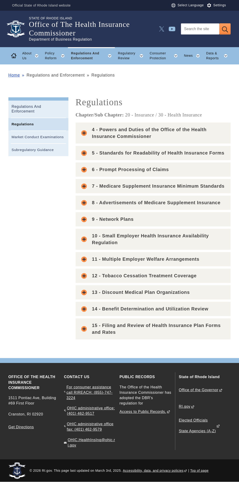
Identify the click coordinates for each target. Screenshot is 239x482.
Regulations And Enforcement (26, 109)
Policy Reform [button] (56, 56)
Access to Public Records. (143, 412)
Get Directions (21, 427)
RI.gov (184, 406)
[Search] (200, 29)
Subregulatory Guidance (32, 150)
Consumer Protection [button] (165, 56)
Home (14, 75)
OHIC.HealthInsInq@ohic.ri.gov (91, 442)
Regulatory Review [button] (132, 56)
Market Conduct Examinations (37, 137)
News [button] (193, 56)
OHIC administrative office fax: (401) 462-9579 (90, 426)
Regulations (22, 124)
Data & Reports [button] (218, 56)
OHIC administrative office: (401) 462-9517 (91, 410)
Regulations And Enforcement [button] (93, 56)
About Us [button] (32, 56)
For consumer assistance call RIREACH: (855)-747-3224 (90, 392)
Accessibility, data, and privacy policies (153, 470)
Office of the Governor (198, 390)
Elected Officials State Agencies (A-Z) (197, 425)
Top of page (199, 470)
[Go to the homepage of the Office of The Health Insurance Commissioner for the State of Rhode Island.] (18, 29)
